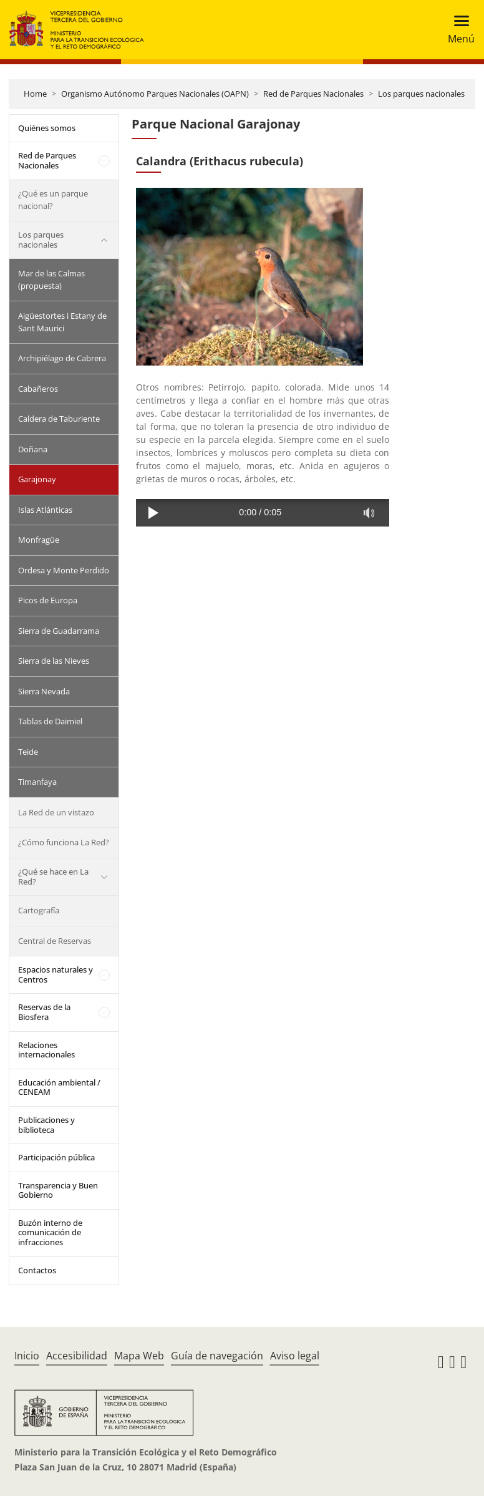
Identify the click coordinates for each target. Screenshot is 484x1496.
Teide (28, 751)
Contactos (37, 1270)
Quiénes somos (46, 128)
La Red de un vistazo (56, 812)
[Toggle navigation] (457, 29)
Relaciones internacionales (46, 1050)
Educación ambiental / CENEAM (59, 1087)
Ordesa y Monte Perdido (63, 570)
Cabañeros (38, 388)
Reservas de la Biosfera (44, 1011)
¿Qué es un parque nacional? (53, 199)
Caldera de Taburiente (59, 418)
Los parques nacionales (421, 93)
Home (35, 93)
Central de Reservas (54, 940)
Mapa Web (139, 1355)
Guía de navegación (217, 1355)
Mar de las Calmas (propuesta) (51, 279)
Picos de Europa (47, 600)
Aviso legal (294, 1355)
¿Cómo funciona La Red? (63, 842)
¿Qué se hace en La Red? (53, 876)
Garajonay (37, 479)
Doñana (32, 449)
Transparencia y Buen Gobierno (58, 1190)
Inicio (26, 1355)
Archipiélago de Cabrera (62, 358)
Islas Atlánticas (45, 509)
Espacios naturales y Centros (55, 974)
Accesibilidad (76, 1355)
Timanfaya (37, 781)
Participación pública (56, 1157)
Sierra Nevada (44, 691)
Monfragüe (38, 539)
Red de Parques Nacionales (313, 93)
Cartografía (38, 910)
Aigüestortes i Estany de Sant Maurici (62, 322)
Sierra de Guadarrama (58, 630)
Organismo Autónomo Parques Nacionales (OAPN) (155, 93)
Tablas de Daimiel (50, 721)
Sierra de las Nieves (53, 660)
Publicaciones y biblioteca (46, 1124)
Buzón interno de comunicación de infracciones (50, 1232)
